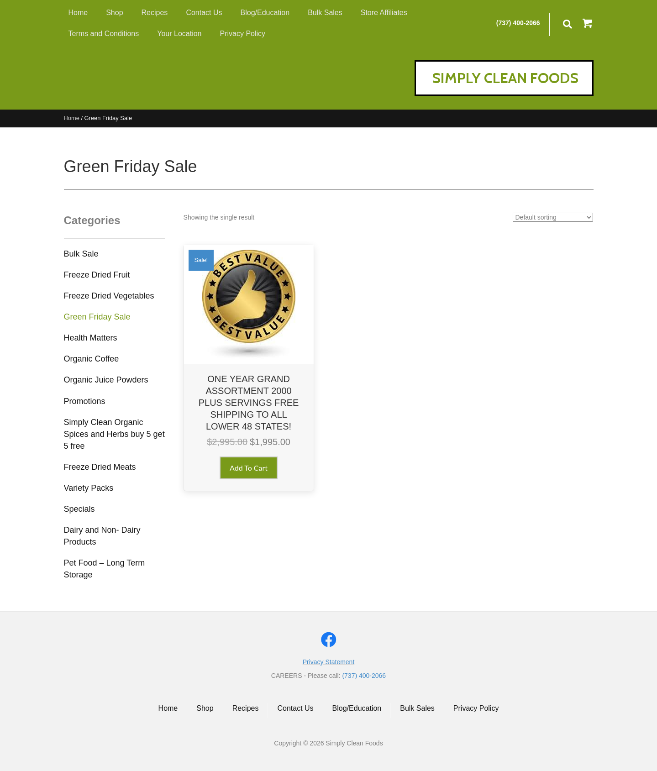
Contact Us (295, 708)
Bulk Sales (417, 708)
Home (71, 118)
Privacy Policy (476, 708)
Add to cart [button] (249, 467)
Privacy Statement (329, 662)
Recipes (245, 708)
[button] (588, 24)
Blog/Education (357, 708)
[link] (81, 258)
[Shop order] (553, 217)
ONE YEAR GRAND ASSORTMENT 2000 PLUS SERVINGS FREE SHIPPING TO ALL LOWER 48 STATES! (249, 402)
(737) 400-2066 (518, 22)
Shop (204, 708)
